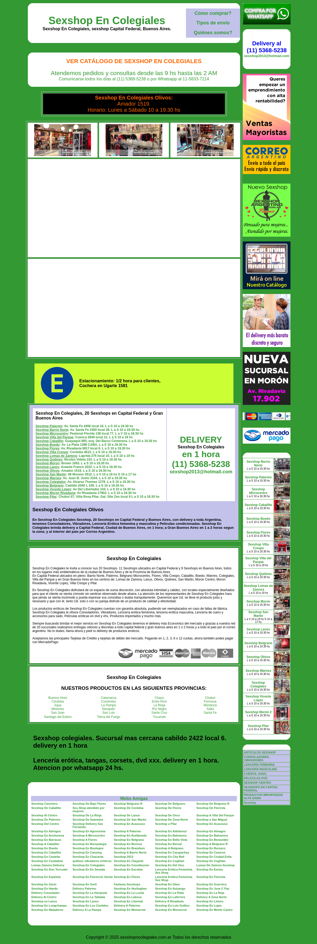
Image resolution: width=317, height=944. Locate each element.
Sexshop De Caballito (46, 807)
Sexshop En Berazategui (90, 844)
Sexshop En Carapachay (172, 852)
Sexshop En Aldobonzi (171, 831)
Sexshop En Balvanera (171, 835)
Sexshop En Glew (167, 884)
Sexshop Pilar (46, 497)
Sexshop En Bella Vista (171, 839)
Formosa (210, 701)
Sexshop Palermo (49, 426)
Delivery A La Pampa (87, 909)
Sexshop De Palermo (45, 819)
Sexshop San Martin (51, 474)
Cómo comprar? (212, 13)
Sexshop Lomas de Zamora (56, 456)
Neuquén (108, 709)
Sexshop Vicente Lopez (53, 489)
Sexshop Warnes (48, 478)
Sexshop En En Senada (89, 869)
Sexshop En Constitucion (131, 865)
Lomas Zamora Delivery (47, 865)
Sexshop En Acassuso (129, 823)
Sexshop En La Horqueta (90, 892)
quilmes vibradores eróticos (92, 861)
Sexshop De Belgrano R (212, 803)
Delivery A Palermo (127, 905)
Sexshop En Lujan (209, 905)
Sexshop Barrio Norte (52, 430)
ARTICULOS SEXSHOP (260, 752)
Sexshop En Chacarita (88, 856)
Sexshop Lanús (47, 467)
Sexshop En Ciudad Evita (214, 856)
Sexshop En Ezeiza (209, 869)
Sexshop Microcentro (52, 433)
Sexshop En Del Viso (169, 865)
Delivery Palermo (84, 888)
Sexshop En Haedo (44, 888)
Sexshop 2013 (123, 856)
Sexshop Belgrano (49, 485)
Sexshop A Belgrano (169, 848)
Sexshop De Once (167, 815)
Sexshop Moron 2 (258, 712)
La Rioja (159, 705)
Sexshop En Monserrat (129, 909)
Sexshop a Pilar (166, 823)
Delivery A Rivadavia (169, 901)
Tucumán (159, 717)
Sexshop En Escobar (128, 869)
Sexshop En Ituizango (170, 888)
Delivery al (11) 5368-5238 (266, 47)
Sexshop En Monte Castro (214, 909)
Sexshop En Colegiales (107, 20)
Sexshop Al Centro (44, 815)
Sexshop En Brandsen (129, 848)
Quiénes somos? (213, 32)
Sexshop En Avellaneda (130, 835)
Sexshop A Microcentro (89, 835)
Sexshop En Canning (87, 852)
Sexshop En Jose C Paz (212, 888)
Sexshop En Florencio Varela (93, 876)
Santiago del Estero (58, 717)
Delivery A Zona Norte (211, 897)
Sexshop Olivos (47, 471)
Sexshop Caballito (49, 441)
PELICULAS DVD (255, 778)
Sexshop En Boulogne (88, 848)
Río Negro (159, 709)
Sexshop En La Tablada (89, 897)
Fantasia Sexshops (127, 884)
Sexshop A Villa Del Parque (215, 815)
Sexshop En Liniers (209, 901)
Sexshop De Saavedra (88, 819)
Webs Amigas (134, 798)
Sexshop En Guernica (211, 884)
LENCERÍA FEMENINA (259, 764)
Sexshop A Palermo (127, 831)
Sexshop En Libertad (128, 901)
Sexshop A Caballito (45, 844)
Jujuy (58, 705)
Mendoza (210, 705)
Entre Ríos (159, 701)
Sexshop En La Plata (169, 892)
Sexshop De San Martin (130, 819)
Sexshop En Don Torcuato (49, 869)
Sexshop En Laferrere (170, 897)
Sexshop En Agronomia (89, 831)
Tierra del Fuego (108, 717)
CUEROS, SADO (255, 773)
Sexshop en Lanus (44, 901)
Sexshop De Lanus (127, 815)
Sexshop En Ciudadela (47, 861)
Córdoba (58, 701)
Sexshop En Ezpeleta (46, 876)
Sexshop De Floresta (210, 807)
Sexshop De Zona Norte (171, 819)
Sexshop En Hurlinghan (130, 888)
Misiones (57, 709)
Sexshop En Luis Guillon (172, 905)
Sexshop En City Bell (169, 856)
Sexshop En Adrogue (46, 831)
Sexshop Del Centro (45, 823)
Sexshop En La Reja (210, 892)
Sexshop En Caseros (210, 852)
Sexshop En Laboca (128, 897)
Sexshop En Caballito (46, 852)
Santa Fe (210, 713)
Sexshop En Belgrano (129, 839)
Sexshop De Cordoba (128, 807)
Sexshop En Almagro (210, 831)
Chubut (210, 698)
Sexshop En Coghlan (169, 861)
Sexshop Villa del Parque (54, 437)
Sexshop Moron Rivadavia (55, 493)
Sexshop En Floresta (210, 876)
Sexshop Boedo (48, 445)
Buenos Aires (57, 698)
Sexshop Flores (47, 448)
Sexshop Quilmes (49, 459)
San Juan (57, 713)
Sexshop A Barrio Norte (130, 852)
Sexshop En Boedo (44, 848)
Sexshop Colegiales (51, 482)
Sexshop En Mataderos (47, 909)
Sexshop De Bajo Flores (89, 803)
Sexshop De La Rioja (87, 815)
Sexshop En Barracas (46, 839)
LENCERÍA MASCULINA (260, 769)
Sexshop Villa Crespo (52, 452)
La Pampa (108, 705)
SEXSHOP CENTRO (257, 782)
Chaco (159, 698)
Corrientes (108, 701)
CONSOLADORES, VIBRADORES (257, 758)
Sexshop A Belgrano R (212, 844)
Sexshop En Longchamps (49, 905)
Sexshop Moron (47, 463)
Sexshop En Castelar (45, 856)
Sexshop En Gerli (85, 884)
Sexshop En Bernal (168, 844)
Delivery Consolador (45, 892)
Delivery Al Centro (44, 897)
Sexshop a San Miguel (211, 819)
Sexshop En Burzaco (210, 848)
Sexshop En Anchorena (47, 835)
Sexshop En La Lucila (129, 892)
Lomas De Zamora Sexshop (215, 865)
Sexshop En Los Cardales (90, 905)
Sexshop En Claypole (129, 861)
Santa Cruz (159, 713)
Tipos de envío (213, 22)
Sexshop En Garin (44, 884)
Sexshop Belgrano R (128, 803)
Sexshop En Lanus (86, 901)
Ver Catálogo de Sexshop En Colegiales (134, 61)
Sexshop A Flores (85, 839)
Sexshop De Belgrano (170, 803)
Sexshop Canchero (44, 803)
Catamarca (108, 698)
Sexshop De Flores (168, 807)
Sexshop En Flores (127, 876)
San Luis (108, 713)
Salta (210, 709)
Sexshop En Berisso (128, 844)
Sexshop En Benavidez (212, 839)
